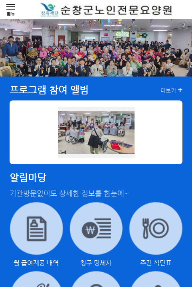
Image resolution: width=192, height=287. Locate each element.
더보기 (171, 90)
